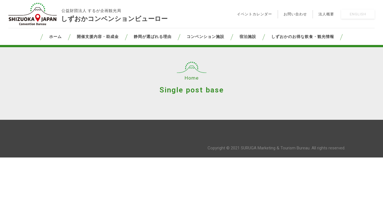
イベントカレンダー (254, 14)
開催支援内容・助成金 (98, 36)
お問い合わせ (295, 14)
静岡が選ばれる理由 (153, 36)
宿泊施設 (247, 36)
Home (192, 78)
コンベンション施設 (205, 36)
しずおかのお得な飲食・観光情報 (302, 36)
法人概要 (326, 14)
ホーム (55, 36)
